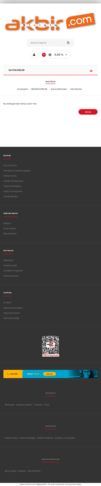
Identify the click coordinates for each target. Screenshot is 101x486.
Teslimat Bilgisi (27, 438)
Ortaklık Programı (13, 270)
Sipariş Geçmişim (13, 307)
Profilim (7, 302)
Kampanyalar (11, 275)
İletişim (7, 223)
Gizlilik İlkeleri (10, 196)
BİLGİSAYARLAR (39, 89)
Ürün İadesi (9, 228)
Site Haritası (9, 233)
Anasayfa (22, 89)
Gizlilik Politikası (45, 438)
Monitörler (76, 89)
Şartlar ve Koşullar (65, 438)
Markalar (8, 260)
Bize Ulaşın (11, 471)
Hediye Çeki (10, 265)
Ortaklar (38, 404)
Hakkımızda (9, 175)
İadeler (22, 471)
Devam (88, 112)
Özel (46, 404)
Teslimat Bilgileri (12, 186)
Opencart (40, 484)
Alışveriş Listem (11, 313)
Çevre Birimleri (59, 89)
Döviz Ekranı (10, 165)
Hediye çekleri (24, 404)
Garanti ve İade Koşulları (17, 170)
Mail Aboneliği (11, 318)
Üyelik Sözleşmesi (13, 181)
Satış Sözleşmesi (12, 191)
